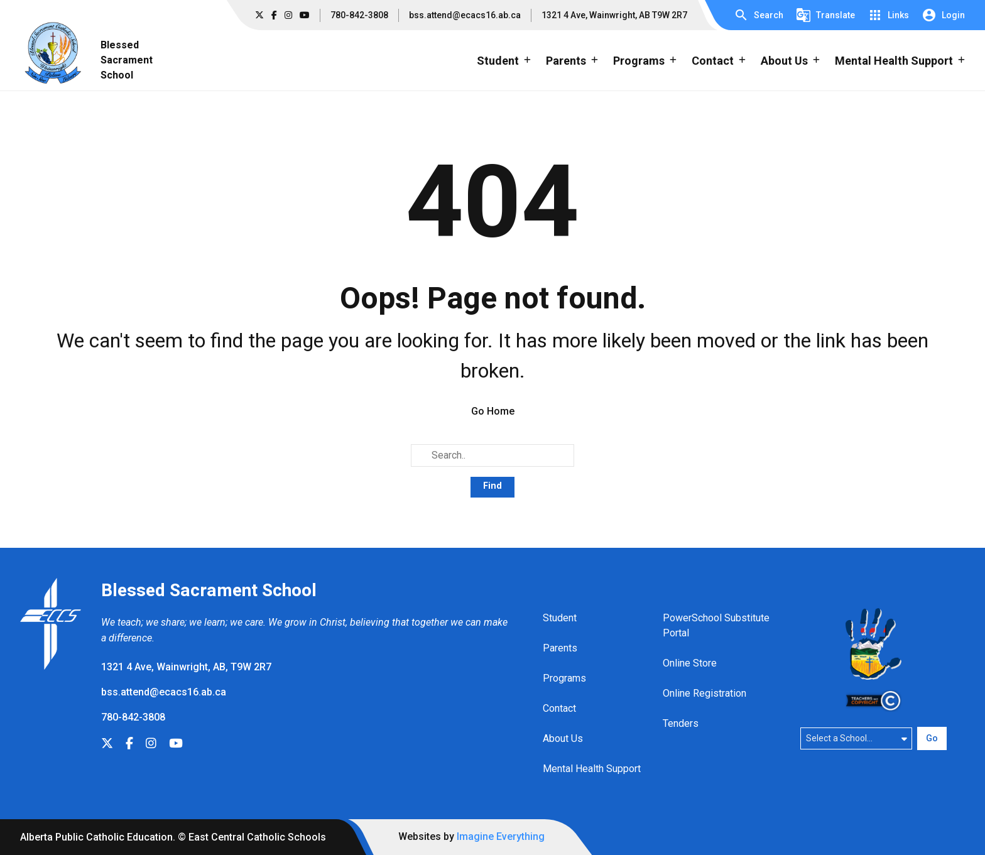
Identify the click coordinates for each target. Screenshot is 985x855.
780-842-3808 (359, 15)
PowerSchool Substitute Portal (716, 625)
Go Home (492, 411)
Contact (559, 708)
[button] (758, 15)
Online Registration (704, 693)
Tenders (681, 723)
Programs (564, 678)
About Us (563, 738)
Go (932, 738)
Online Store (690, 663)
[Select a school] (856, 738)
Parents (560, 648)
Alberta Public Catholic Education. (97, 837)
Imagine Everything (501, 836)
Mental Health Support (592, 769)
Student (560, 618)
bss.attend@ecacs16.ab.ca (465, 15)
